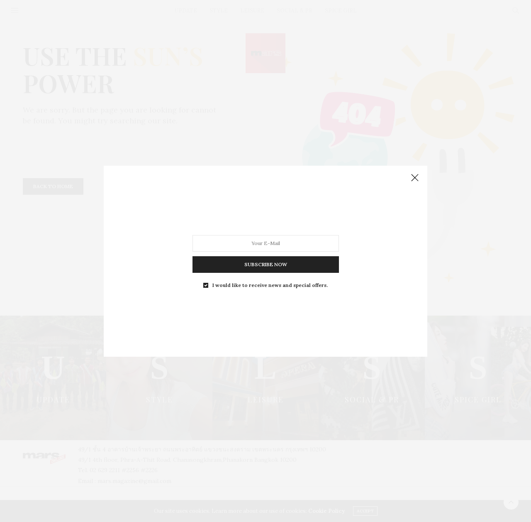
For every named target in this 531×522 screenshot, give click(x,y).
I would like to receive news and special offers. (270, 284)
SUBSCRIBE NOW (265, 264)
